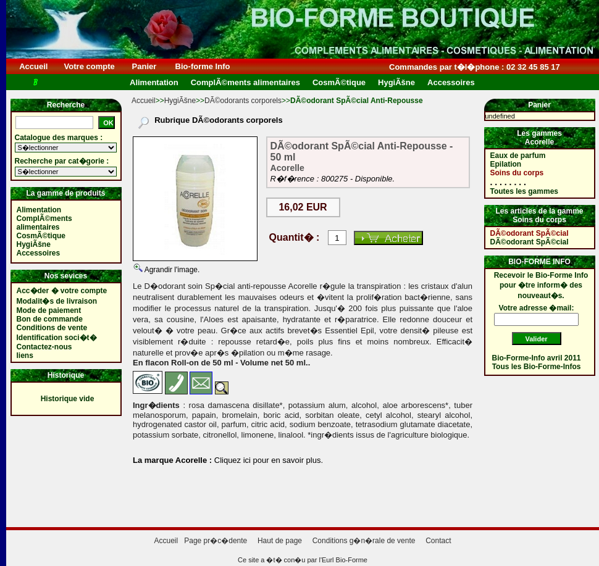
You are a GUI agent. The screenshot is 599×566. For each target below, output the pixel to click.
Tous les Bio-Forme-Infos (536, 366)
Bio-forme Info (202, 66)
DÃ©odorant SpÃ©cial (529, 233)
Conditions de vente (52, 327)
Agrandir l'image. (171, 269)
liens (25, 355)
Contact (438, 540)
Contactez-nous (44, 347)
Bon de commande (50, 319)
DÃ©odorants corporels (243, 100)
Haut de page (280, 540)
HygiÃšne (180, 100)
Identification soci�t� (57, 337)
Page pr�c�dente (215, 540)
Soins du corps (517, 173)
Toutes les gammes (524, 191)
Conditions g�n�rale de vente (364, 540)
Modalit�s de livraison (57, 301)
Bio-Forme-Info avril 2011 (536, 358)
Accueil (33, 66)
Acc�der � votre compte (62, 290)
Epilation (506, 164)
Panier (144, 66)
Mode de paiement (49, 310)
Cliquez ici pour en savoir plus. (267, 460)
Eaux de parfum (518, 155)
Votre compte (89, 66)
